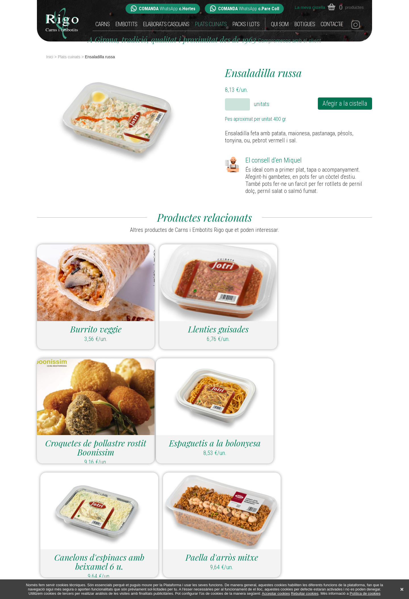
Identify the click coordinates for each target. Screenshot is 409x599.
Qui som (280, 24)
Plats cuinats (211, 24)
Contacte (332, 24)
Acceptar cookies (276, 593)
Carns (102, 24)
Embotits (126, 24)
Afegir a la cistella (344, 104)
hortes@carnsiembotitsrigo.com (170, 535)
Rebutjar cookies (304, 593)
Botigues (304, 24)
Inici (49, 57)
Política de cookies (365, 593)
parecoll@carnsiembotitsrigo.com (256, 535)
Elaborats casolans (166, 24)
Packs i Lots (245, 24)
